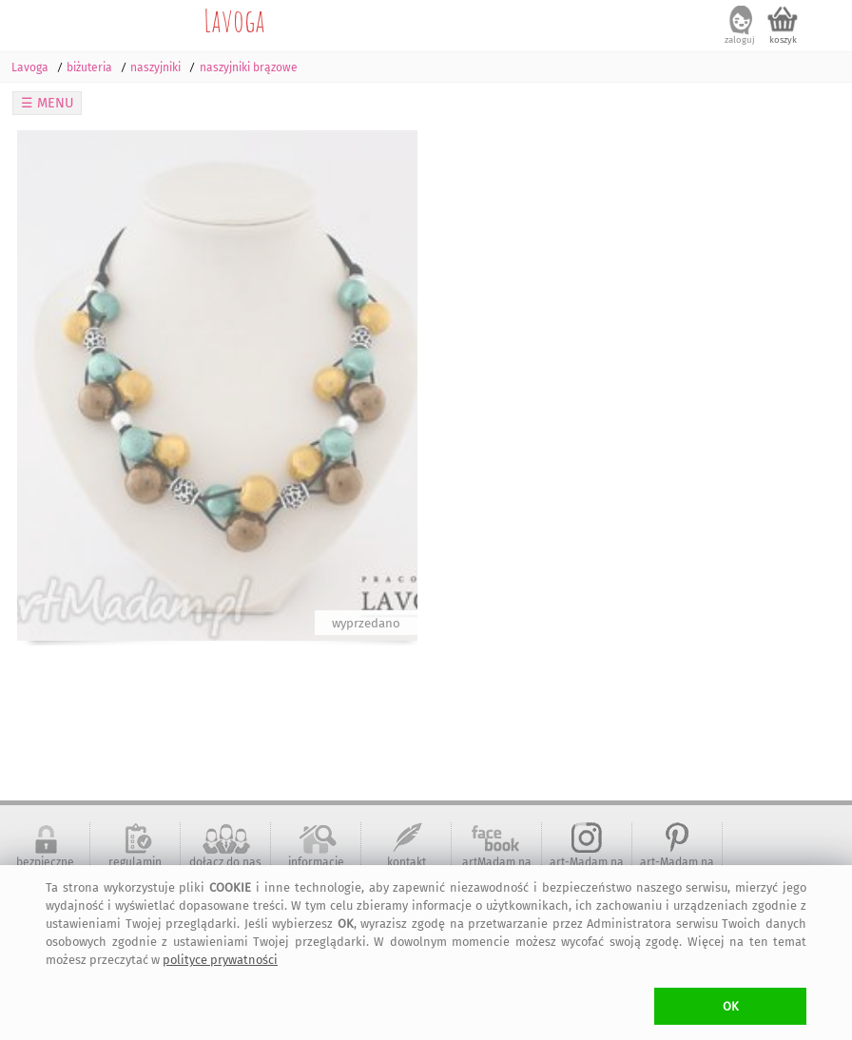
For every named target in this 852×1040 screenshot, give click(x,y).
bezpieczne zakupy (45, 869)
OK (731, 1006)
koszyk (783, 40)
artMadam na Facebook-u (497, 869)
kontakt (406, 862)
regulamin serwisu (135, 869)
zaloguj (740, 40)
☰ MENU (47, 103)
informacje (316, 862)
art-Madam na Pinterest (677, 869)
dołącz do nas (225, 862)
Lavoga (234, 20)
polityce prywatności (220, 960)
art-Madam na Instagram (587, 869)
